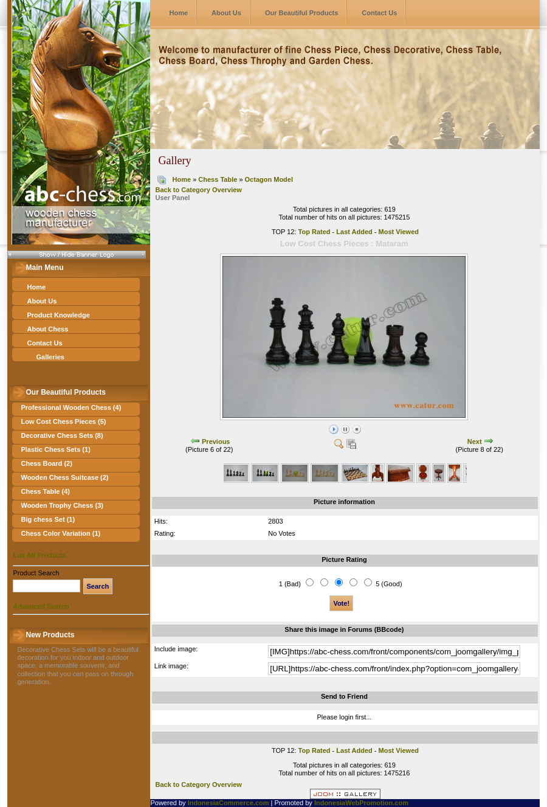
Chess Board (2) (46, 463)
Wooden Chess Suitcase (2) (64, 477)
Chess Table (217, 179)
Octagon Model (269, 179)
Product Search (36, 573)
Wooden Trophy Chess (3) (62, 505)
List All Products (39, 555)
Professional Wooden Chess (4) (71, 407)
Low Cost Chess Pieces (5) (63, 421)
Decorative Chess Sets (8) (62, 435)
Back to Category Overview (198, 189)
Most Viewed (399, 231)
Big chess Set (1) (48, 519)
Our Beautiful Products (301, 12)
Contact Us (379, 12)
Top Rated (314, 231)
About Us (226, 12)
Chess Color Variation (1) (60, 533)
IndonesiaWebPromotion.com (361, 802)
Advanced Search (41, 606)
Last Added (354, 231)
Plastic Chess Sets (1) (55, 449)
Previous (216, 441)
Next (474, 441)
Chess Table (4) (45, 491)
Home (178, 12)
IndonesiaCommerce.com (228, 802)
